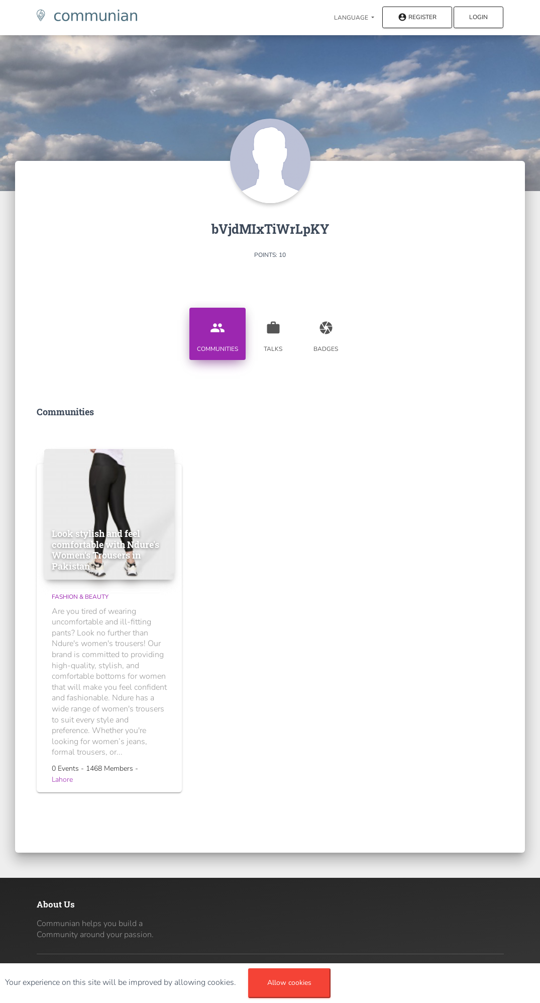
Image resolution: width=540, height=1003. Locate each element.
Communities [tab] (217, 333)
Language (352, 18)
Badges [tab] (326, 333)
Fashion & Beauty (80, 597)
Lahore (62, 779)
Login (478, 17)
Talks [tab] (273, 333)
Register (417, 18)
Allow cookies (289, 982)
